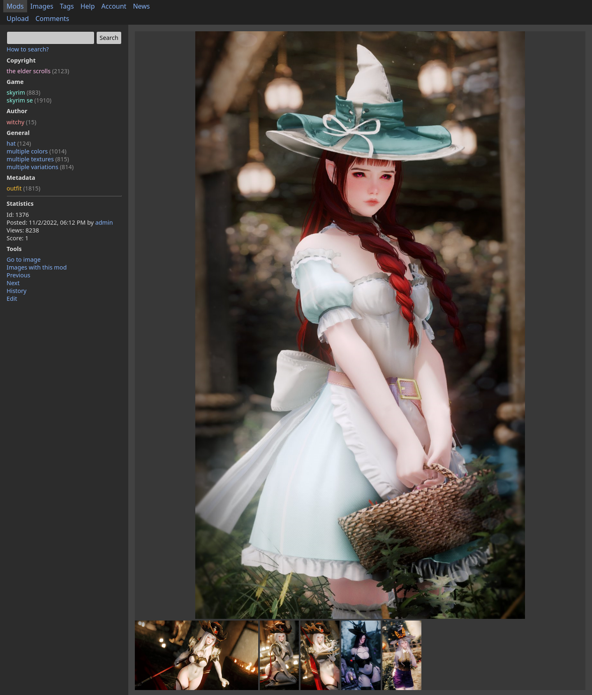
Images (41, 6)
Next (13, 283)
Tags (67, 6)
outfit (23, 188)
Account (114, 6)
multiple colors (37, 151)
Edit (12, 298)
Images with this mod (37, 267)
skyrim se (29, 100)
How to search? (28, 49)
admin (104, 222)
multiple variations (40, 167)
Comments (52, 18)
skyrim (23, 92)
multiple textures (38, 159)
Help (88, 6)
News (141, 6)
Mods (15, 6)
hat (19, 143)
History (16, 291)
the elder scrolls (38, 71)
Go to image (24, 259)
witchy (21, 122)
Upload (18, 18)
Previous (18, 275)
